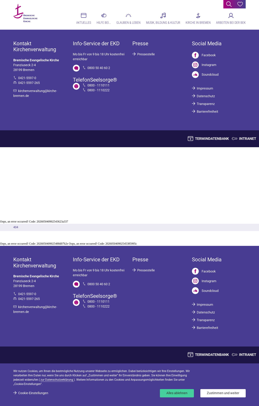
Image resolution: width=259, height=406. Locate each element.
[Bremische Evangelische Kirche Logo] (27, 14)
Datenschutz (206, 96)
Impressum (205, 88)
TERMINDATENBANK (212, 138)
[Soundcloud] (205, 74)
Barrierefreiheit (207, 111)
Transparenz (206, 104)
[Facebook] (204, 55)
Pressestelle (146, 54)
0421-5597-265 (29, 83)
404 (15, 227)
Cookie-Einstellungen (33, 393)
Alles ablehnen (176, 393)
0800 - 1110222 (98, 90)
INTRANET (247, 138)
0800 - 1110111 (98, 85)
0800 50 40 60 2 (98, 68)
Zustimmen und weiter (223, 393)
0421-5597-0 (27, 78)
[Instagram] (204, 64)
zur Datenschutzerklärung (57, 379)
